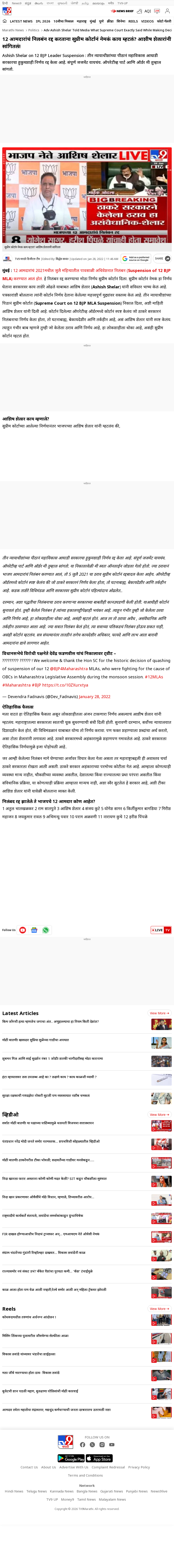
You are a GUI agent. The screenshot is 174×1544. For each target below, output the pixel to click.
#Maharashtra (16, 685)
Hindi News (14, 1491)
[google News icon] (34, 930)
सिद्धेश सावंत (62, 259)
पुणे (101, 21)
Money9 (67, 1499)
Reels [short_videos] (9, 1308)
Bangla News (87, 1491)
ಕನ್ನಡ (28, 3)
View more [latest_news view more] (159, 1013)
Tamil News (86, 1499)
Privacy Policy (139, 1467)
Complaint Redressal (108, 1467)
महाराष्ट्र (82, 21)
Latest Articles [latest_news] (20, 1013)
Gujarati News (111, 1491)
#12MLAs (154, 676)
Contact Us (29, 1467)
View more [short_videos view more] (159, 1309)
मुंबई (93, 21)
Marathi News (13, 30)
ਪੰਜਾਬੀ (74, 3)
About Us (48, 1467)
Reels (133, 21)
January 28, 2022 (94, 696)
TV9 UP (52, 1499)
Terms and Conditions (85, 1475)
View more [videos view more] (159, 1114)
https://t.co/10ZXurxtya (65, 685)
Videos (147, 21)
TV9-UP (122, 3)
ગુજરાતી (62, 3)
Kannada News (62, 1491)
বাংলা (50, 3)
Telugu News (36, 1491)
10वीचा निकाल (63, 21)
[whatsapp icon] (45, 930)
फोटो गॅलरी (164, 21)
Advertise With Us (73, 1467)
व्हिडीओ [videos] (10, 1114)
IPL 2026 (43, 21)
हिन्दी (5, 3)
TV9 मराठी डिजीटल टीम (27, 259)
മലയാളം (98, 3)
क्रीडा (110, 21)
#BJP (36, 685)
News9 (16, 3)
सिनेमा (121, 21)
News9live (159, 1491)
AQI (148, 11)
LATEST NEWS (21, 21)
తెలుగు (39, 3)
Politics (33, 30)
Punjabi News (137, 1491)
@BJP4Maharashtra (69, 668)
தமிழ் (85, 3)
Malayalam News (112, 1499)
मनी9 (111, 3)
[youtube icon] (23, 930)
